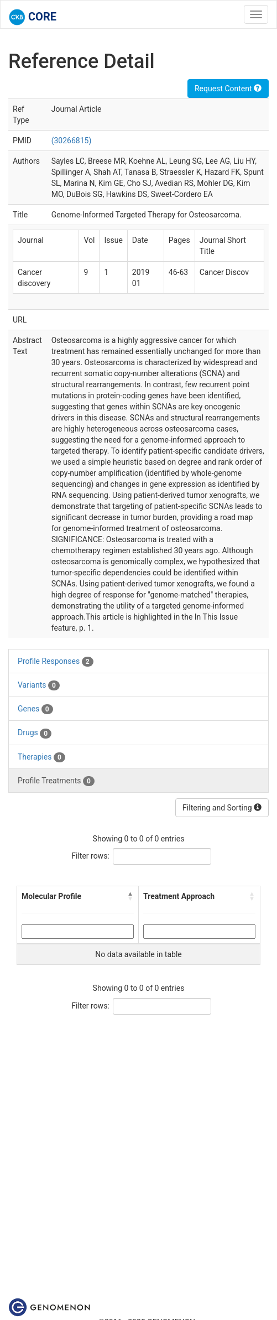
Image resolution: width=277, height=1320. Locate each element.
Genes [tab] (35, 709)
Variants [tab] (39, 685)
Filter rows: (90, 855)
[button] (130, 896)
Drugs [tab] (34, 733)
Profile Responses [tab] (55, 662)
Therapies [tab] (41, 757)
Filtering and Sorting (222, 807)
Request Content (228, 88)
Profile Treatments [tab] (56, 781)
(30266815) (71, 140)
